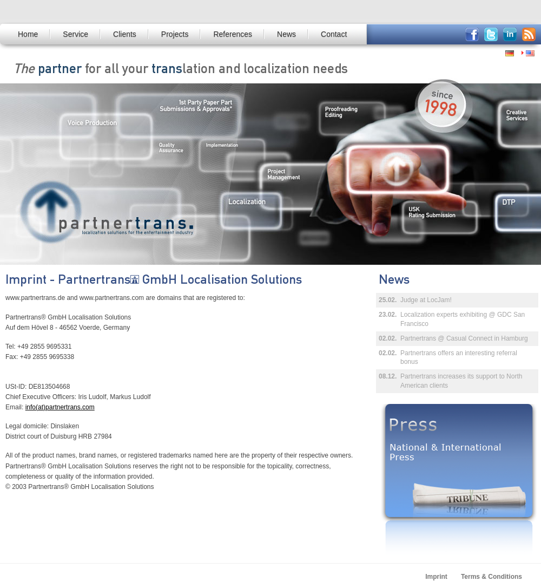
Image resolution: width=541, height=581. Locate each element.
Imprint (436, 576)
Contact (334, 34)
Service (75, 34)
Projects (175, 34)
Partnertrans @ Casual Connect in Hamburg (464, 338)
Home (28, 34)
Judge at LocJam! (426, 300)
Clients (124, 34)
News (286, 34)
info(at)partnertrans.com (60, 407)
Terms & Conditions (491, 576)
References (232, 34)
